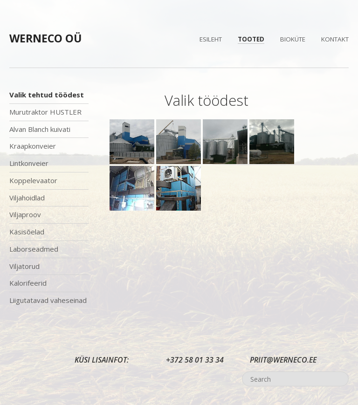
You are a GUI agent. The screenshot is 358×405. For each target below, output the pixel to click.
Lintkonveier (28, 163)
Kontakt (335, 39)
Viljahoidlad (27, 197)
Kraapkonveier (32, 146)
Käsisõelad (26, 231)
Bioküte (292, 39)
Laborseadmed (33, 249)
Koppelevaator (33, 180)
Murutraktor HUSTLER (45, 112)
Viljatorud (24, 266)
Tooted (251, 39)
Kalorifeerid (28, 283)
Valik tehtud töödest (46, 94)
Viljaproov (25, 214)
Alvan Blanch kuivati (39, 129)
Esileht (211, 39)
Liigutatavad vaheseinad (48, 300)
